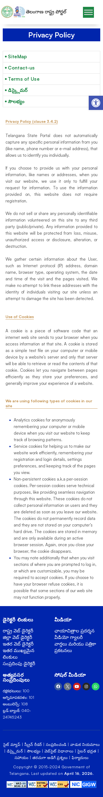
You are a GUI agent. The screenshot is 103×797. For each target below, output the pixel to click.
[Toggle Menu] (88, 12)
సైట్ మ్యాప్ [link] (12, 744)
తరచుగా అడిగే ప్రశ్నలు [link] (50, 757)
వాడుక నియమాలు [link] (85, 744)
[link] (96, 103)
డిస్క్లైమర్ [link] (17, 90)
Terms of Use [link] (24, 79)
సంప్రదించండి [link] (56, 744)
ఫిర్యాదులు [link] (80, 757)
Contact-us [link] (21, 68)
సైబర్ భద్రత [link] (86, 751)
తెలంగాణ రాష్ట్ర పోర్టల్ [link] (46, 11)
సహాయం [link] (22, 757)
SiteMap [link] (17, 56)
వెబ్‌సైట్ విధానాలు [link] (59, 751)
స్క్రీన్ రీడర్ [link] (33, 744)
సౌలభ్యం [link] (16, 101)
